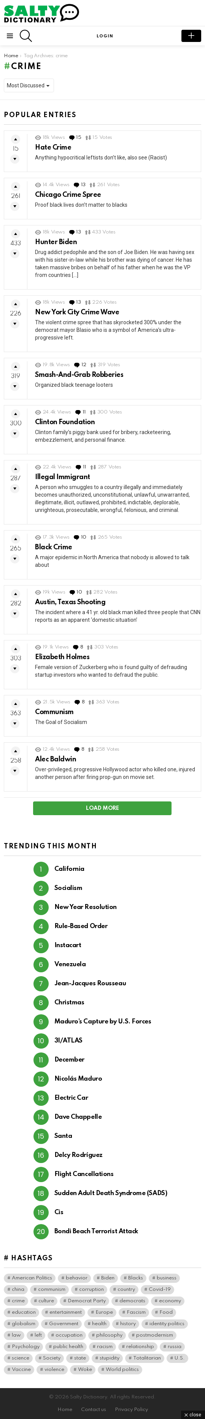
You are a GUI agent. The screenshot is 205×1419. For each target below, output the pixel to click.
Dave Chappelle (78, 1117)
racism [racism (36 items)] (105, 1346)
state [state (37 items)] (80, 1358)
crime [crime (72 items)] (18, 1300)
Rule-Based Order (81, 926)
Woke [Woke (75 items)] (85, 1369)
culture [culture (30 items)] (46, 1300)
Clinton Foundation (65, 422)
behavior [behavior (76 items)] (76, 1278)
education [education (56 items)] (24, 1312)
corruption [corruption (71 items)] (91, 1289)
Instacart (67, 945)
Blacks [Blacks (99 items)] (135, 1278)
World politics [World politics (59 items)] (122, 1369)
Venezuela (70, 964)
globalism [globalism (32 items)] (23, 1323)
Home (64, 1409)
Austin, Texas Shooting (70, 602)
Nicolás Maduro (78, 1079)
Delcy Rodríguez (78, 1155)
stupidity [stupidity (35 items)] (109, 1358)
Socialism (68, 888)
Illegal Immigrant (62, 477)
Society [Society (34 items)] (51, 1358)
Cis (59, 1212)
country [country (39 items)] (126, 1289)
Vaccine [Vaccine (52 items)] (21, 1369)
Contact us (93, 1409)
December (69, 1060)
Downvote (14, 159)
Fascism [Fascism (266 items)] (136, 1312)
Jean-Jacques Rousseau (90, 983)
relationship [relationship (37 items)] (140, 1346)
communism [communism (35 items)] (51, 1289)
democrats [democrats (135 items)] (132, 1300)
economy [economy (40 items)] (170, 1300)
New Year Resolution (85, 907)
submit (191, 36)
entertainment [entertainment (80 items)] (65, 1312)
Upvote (15, 139)
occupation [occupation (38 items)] (69, 1335)
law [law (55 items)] (16, 1335)
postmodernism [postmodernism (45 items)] (154, 1335)
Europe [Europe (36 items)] (104, 1312)
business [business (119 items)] (166, 1278)
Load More (102, 808)
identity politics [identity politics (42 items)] (166, 1323)
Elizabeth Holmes (62, 657)
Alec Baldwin (55, 759)
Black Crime (53, 547)
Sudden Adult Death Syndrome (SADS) (110, 1193)
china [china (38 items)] (18, 1289)
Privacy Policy (131, 1409)
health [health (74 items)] (99, 1323)
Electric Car (71, 1098)
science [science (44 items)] (20, 1358)
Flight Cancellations (84, 1174)
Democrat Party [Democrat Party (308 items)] (87, 1300)
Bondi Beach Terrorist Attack (96, 1231)
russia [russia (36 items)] (174, 1346)
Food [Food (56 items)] (166, 1312)
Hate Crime (53, 147)
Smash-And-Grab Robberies (79, 375)
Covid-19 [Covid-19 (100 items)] (160, 1289)
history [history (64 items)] (128, 1323)
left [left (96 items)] (38, 1335)
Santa (63, 1136)
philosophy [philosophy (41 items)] (109, 1335)
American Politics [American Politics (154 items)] (32, 1278)
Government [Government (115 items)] (63, 1323)
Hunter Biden (56, 242)
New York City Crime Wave (77, 312)
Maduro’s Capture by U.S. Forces (102, 1021)
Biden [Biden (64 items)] (107, 1278)
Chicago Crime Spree (68, 194)
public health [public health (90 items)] (68, 1346)
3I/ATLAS (68, 1041)
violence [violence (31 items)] (54, 1369)
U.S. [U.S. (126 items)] (180, 1358)
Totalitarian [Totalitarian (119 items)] (147, 1358)
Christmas (69, 1002)
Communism (54, 712)
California (69, 869)
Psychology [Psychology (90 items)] (26, 1346)
